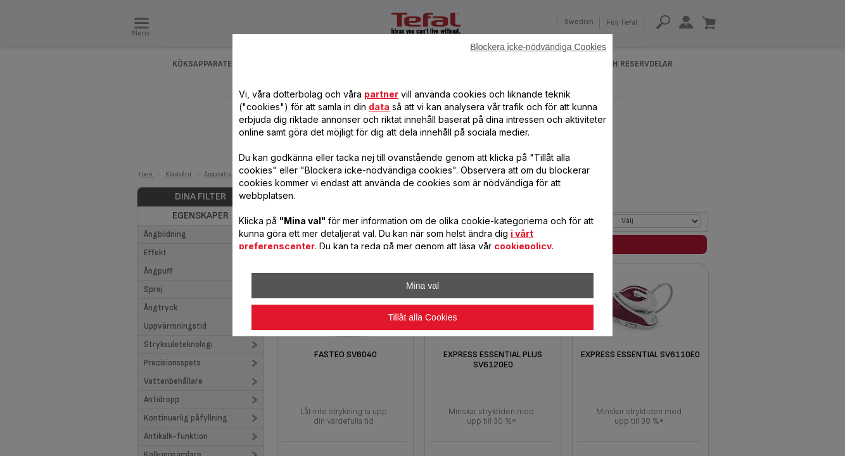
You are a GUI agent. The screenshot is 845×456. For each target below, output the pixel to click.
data (379, 106)
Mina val (422, 286)
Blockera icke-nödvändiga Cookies (538, 47)
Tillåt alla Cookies (422, 317)
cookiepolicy (523, 246)
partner (381, 94)
